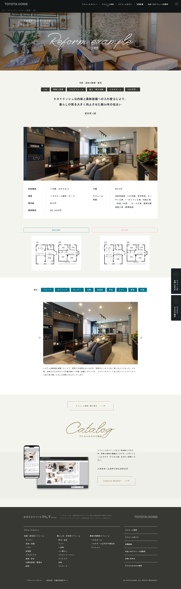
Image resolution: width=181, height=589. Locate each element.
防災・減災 (62, 540)
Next (141, 338)
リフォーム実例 (131, 530)
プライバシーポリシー (35, 580)
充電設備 (128, 544)
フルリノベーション (66, 555)
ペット (61, 543)
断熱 (27, 566)
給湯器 (28, 551)
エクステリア (31, 555)
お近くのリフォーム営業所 (135, 551)
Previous (40, 338)
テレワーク (62, 566)
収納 (60, 562)
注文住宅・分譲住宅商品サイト (57, 580)
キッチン (29, 540)
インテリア (62, 558)
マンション (95, 547)
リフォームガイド (132, 537)
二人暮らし (62, 551)
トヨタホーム (96, 540)
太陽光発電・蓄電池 (34, 562)
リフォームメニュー (31, 530)
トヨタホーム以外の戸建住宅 (103, 543)
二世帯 (61, 547)
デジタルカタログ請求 (133, 566)
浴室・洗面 (30, 543)
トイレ (28, 547)
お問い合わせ (130, 558)
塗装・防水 (30, 558)
